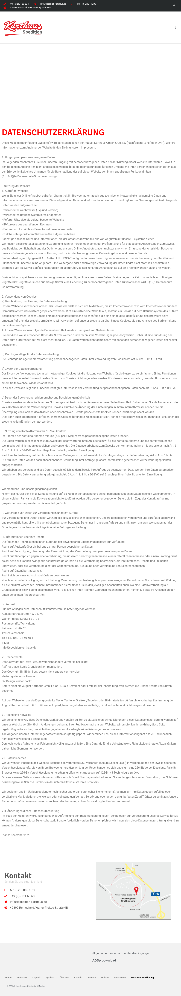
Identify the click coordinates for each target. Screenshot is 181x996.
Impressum (120, 977)
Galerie (105, 977)
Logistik (37, 977)
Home (8, 977)
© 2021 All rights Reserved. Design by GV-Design (26, 986)
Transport (22, 977)
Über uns (64, 977)
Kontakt (78, 977)
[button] (175, 27)
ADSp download (104, 960)
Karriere (92, 977)
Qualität (50, 977)
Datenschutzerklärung (142, 977)
